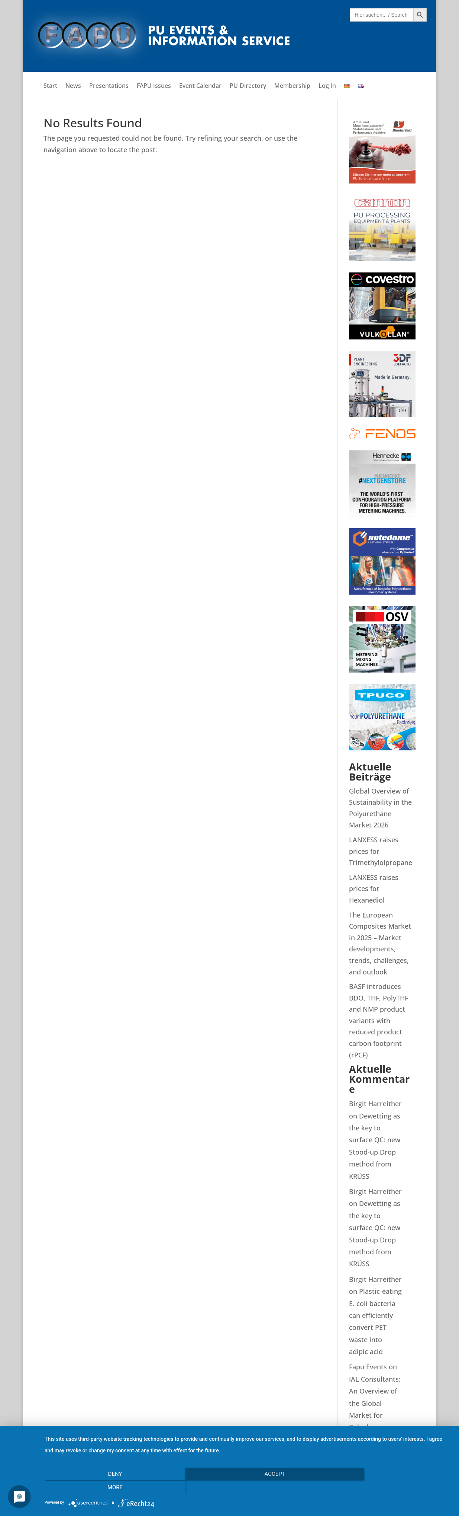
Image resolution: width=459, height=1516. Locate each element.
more (390, 1487)
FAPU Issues (154, 86)
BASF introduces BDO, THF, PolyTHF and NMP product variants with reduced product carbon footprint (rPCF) (378, 1020)
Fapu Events (368, 1366)
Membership (292, 86)
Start (50, 86)
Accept (247, 1487)
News (73, 86)
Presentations (109, 86)
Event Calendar (200, 86)
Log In (327, 86)
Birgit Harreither (375, 1103)
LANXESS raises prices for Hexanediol (373, 888)
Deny (105, 1487)
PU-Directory (248, 86)
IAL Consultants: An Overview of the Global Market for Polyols (375, 1403)
